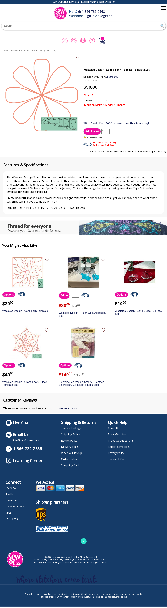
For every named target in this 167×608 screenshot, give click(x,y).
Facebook (11, 489)
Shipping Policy (70, 436)
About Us (113, 429)
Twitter (10, 495)
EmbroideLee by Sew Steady (43, 50)
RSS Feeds (12, 520)
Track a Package (71, 429)
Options (9, 296)
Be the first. (112, 76)
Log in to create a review (62, 410)
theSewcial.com (15, 508)
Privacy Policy (116, 454)
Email (9, 514)
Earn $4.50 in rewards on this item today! (116, 124)
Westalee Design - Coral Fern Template (25, 312)
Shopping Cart (70, 467)
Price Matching (117, 436)
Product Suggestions (121, 442)
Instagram (12, 502)
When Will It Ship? (72, 454)
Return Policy (69, 442)
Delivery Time (69, 448)
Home (5, 50)
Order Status (69, 460)
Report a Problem (119, 448)
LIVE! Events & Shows (19, 50)
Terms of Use (116, 460)
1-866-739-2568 (91, 11)
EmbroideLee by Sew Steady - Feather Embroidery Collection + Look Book (81, 385)
